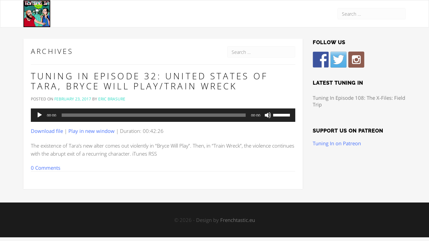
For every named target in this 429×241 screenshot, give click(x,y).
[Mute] (267, 115)
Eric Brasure (111, 99)
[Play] (39, 115)
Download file (47, 131)
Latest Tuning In (338, 83)
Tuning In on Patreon (337, 143)
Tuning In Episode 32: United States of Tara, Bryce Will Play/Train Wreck (149, 81)
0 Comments (45, 167)
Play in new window (91, 131)
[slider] (154, 115)
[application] (163, 115)
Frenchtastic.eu (237, 220)
